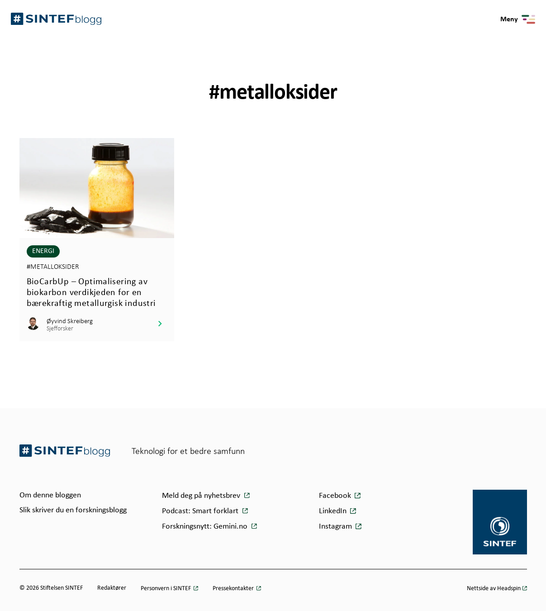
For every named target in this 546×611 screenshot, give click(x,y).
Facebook (335, 496)
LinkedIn (332, 511)
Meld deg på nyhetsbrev (202, 496)
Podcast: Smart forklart (201, 511)
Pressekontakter (234, 588)
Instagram (335, 526)
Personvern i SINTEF (166, 588)
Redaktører (111, 588)
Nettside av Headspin (494, 588)
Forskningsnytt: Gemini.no (205, 526)
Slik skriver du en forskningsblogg (73, 510)
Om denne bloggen (50, 495)
